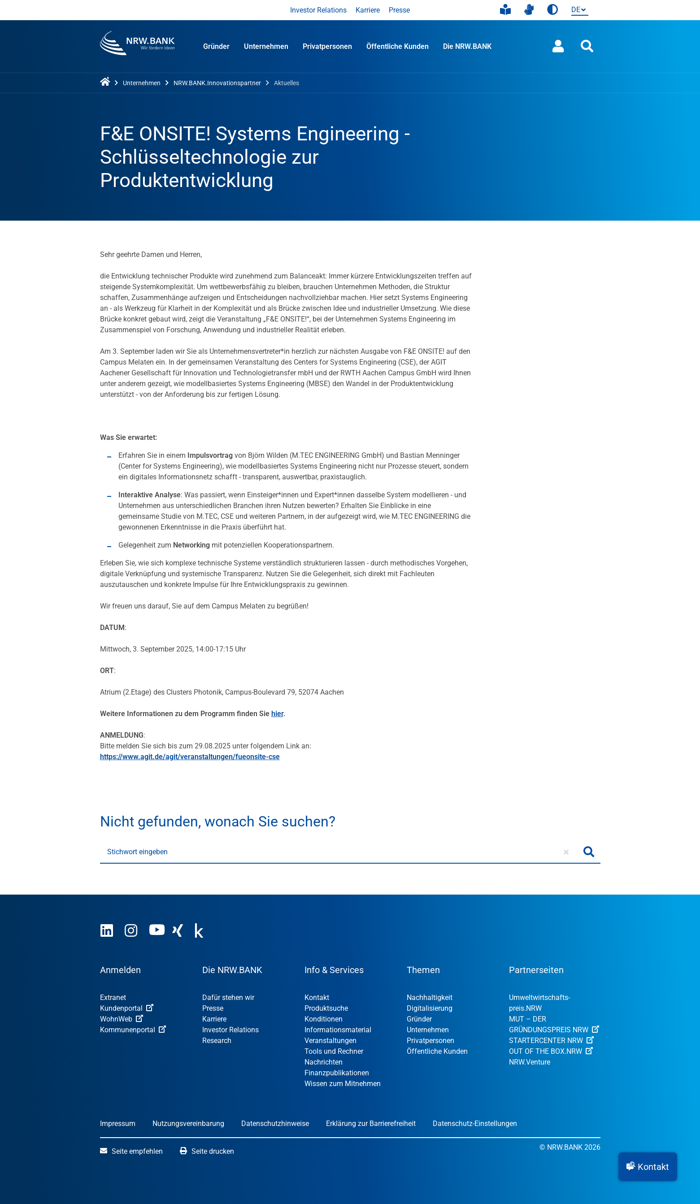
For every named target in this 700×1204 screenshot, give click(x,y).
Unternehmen (266, 46)
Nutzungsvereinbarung (188, 1123)
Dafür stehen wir (228, 997)
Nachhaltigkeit (429, 997)
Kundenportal (126, 1008)
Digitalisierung (429, 1008)
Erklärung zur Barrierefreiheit (371, 1123)
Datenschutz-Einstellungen (475, 1123)
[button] (647, 1166)
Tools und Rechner (333, 1051)
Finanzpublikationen (336, 1073)
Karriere (368, 10)
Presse (399, 10)
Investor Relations (318, 10)
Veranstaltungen (330, 1040)
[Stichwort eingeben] (339, 852)
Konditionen (323, 1019)
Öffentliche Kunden (397, 46)
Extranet (113, 997)
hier (277, 713)
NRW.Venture (529, 1062)
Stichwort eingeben (137, 852)
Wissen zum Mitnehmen (342, 1083)
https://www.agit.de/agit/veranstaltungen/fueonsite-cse (190, 756)
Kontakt (316, 997)
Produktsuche (326, 1008)
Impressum (117, 1123)
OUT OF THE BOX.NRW (551, 1051)
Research (216, 1040)
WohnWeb (121, 1019)
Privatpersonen (327, 46)
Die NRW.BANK (467, 46)
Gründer (216, 46)
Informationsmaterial (337, 1030)
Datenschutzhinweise (275, 1123)
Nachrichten (323, 1062)
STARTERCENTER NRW (551, 1040)
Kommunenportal (133, 1030)
